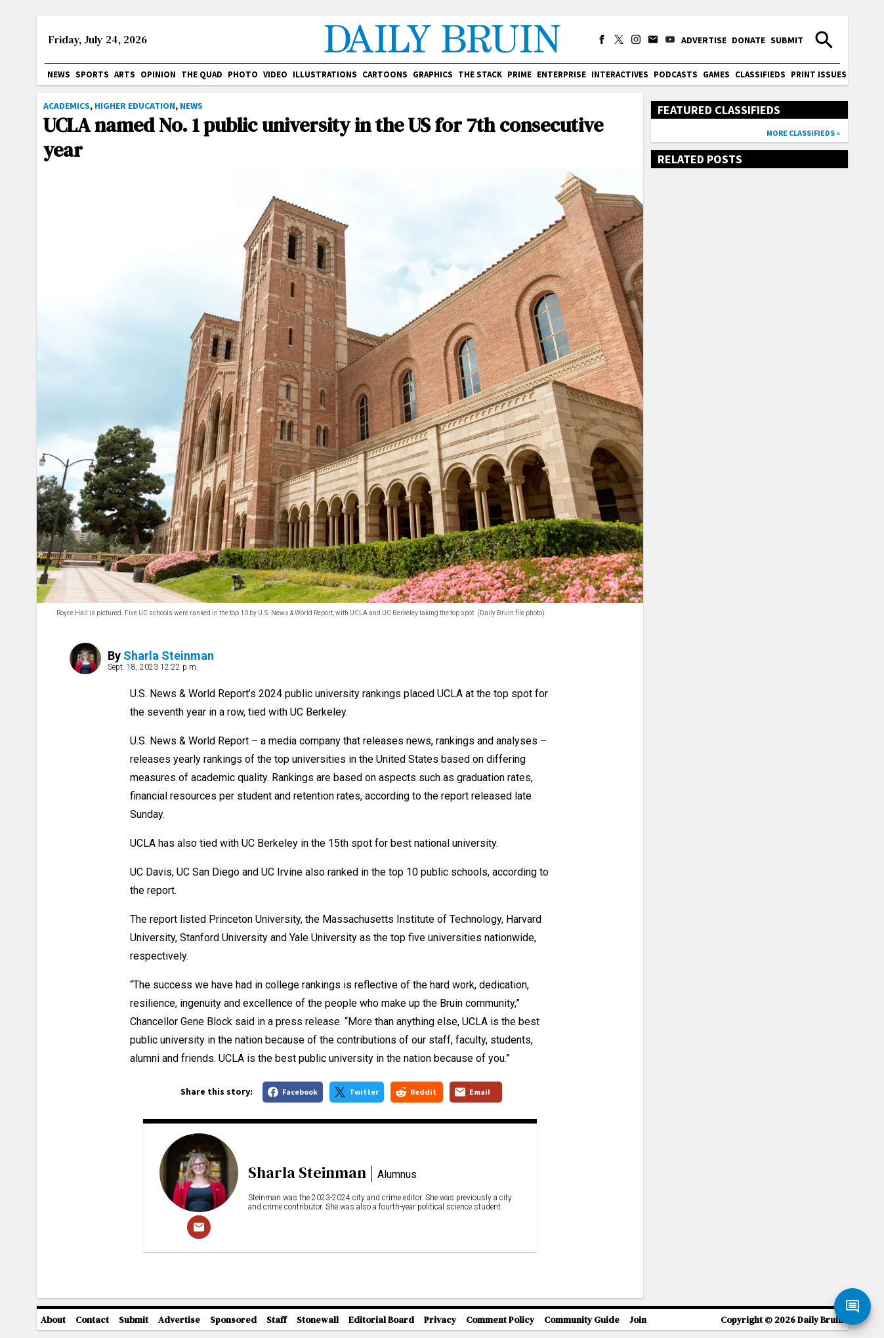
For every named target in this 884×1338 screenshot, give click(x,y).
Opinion (158, 74)
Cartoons (385, 74)
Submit (786, 40)
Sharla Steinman (168, 655)
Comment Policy (500, 1320)
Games (716, 74)
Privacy (440, 1320)
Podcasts (676, 74)
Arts (124, 74)
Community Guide (582, 1320)
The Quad (201, 74)
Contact (92, 1320)
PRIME (519, 74)
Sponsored (233, 1320)
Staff (276, 1320)
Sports (92, 74)
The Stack (480, 74)
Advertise (703, 40)
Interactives (619, 74)
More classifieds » (803, 133)
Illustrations (325, 74)
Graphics (433, 74)
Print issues (819, 74)
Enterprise (561, 74)
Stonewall (318, 1320)
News (58, 74)
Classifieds (760, 74)
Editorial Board (381, 1320)
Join (637, 1320)
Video (275, 74)
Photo (243, 74)
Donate (748, 40)
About (53, 1320)
